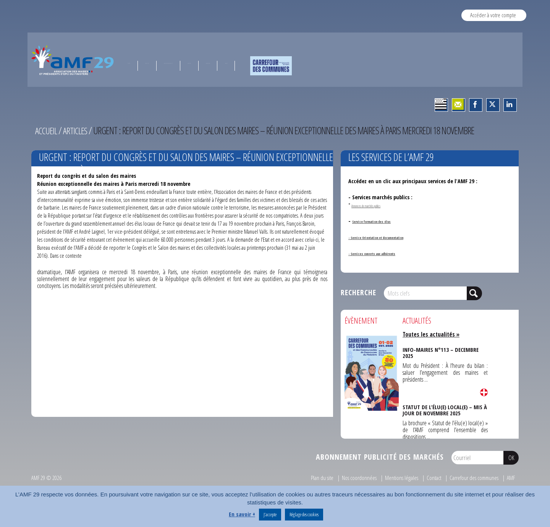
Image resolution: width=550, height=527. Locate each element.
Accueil (47, 130)
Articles (78, 130)
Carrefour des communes (472, 477)
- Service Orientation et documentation (395, 237)
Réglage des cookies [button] (304, 514)
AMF (510, 477)
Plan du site (318, 477)
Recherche (358, 292)
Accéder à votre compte (493, 15)
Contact (431, 477)
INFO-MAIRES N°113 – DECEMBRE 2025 (440, 351)
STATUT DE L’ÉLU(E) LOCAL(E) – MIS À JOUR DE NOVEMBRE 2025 (445, 408)
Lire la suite (484, 392)
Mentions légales (398, 477)
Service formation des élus (383, 220)
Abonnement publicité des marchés (380, 457)
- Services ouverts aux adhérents (386, 253)
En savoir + (242, 514)
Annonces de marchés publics (379, 205)
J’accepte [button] (270, 514)
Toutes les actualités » (432, 334)
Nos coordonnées (355, 477)
